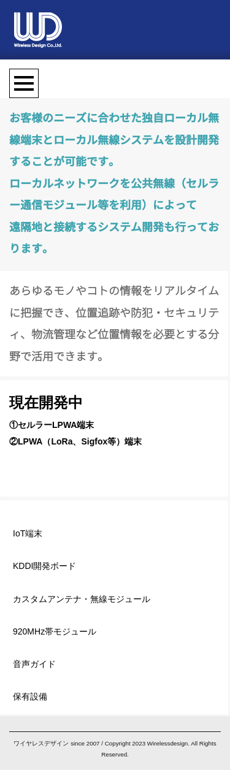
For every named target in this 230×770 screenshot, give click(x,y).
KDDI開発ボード (44, 566)
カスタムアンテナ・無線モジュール (81, 599)
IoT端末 (27, 533)
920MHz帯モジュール (54, 631)
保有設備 (30, 696)
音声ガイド (34, 664)
